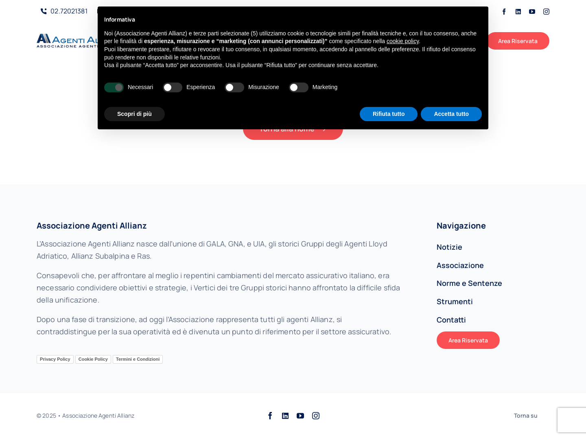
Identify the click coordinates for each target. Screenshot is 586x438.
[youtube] (532, 12)
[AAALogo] (80, 37)
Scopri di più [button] (134, 114)
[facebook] (504, 12)
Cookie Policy (93, 359)
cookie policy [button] (403, 41)
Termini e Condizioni (138, 359)
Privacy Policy (55, 359)
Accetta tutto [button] (451, 114)
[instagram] (546, 12)
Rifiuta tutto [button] (389, 114)
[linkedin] (518, 12)
